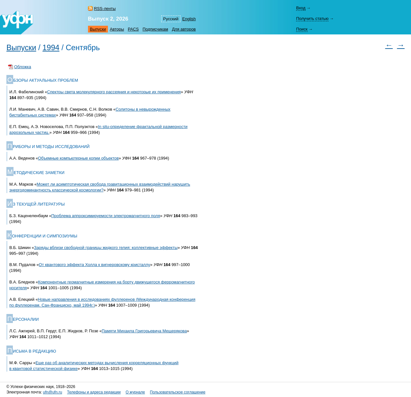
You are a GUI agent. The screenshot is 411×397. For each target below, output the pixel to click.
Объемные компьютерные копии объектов (78, 158)
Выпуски (98, 29)
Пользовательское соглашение (178, 392)
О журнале (135, 392)
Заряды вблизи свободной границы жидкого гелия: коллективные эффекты (106, 247)
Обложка (22, 66)
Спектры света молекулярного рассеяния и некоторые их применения (114, 91)
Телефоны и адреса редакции (94, 392)
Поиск (301, 29)
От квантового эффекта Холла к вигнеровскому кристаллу (94, 264)
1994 (50, 47)
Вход (300, 7)
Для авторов (184, 29)
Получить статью (312, 18)
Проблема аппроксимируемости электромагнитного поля (105, 215)
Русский (170, 18)
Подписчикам (155, 29)
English (189, 18)
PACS (133, 29)
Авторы (117, 29)
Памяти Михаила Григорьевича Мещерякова (144, 330)
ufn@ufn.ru (52, 392)
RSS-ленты (105, 8)
